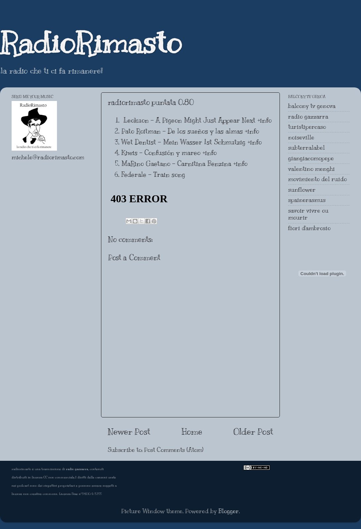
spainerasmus (307, 200)
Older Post (253, 431)
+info (264, 120)
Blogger (228, 511)
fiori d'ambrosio (309, 228)
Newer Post (129, 431)
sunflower (302, 189)
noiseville (301, 137)
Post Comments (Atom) (173, 450)
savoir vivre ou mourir (308, 214)
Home (191, 431)
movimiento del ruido (317, 179)
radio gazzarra (308, 116)
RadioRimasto (90, 42)
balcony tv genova (311, 106)
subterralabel (306, 147)
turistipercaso (307, 126)
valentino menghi (311, 168)
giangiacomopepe (311, 158)
